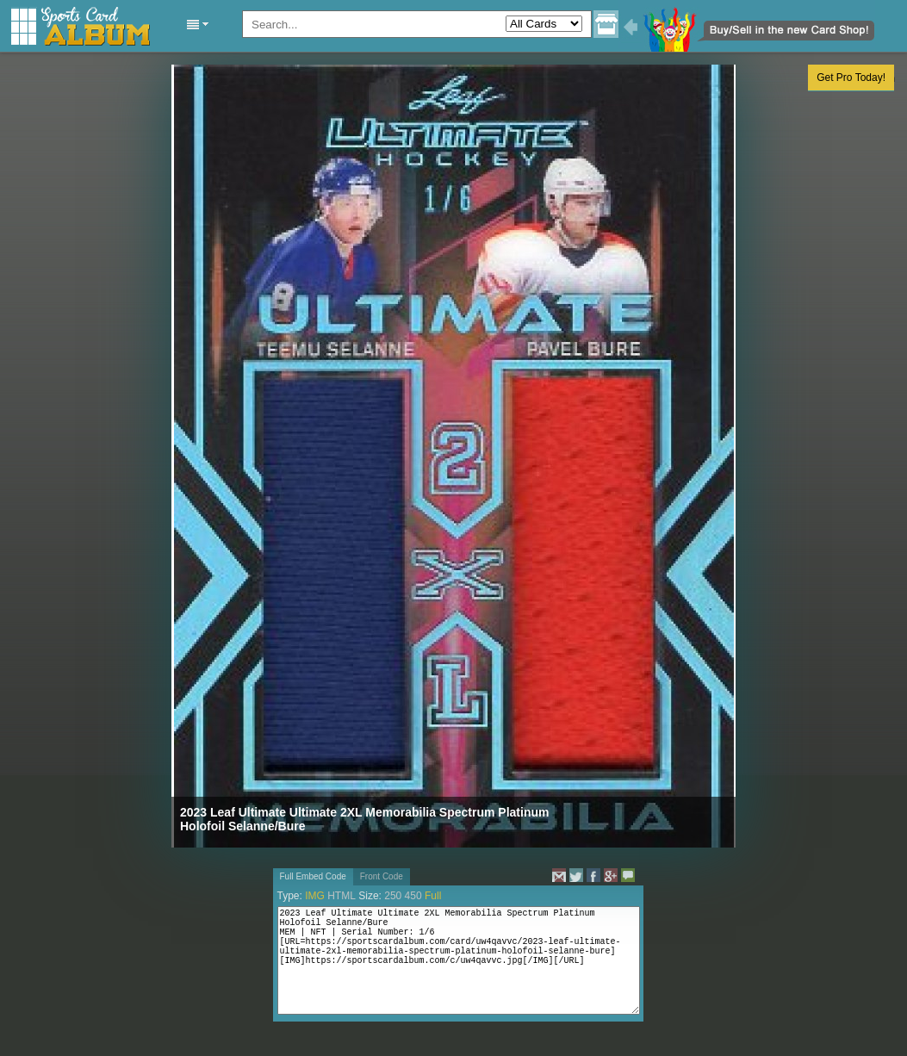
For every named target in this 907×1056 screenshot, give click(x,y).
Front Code (381, 876)
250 (392, 896)
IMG (315, 896)
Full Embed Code (313, 876)
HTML (341, 896)
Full (433, 896)
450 (413, 896)
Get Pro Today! (851, 77)
